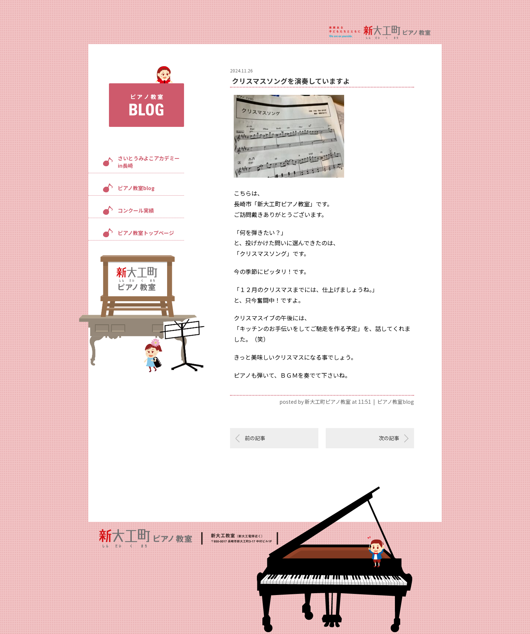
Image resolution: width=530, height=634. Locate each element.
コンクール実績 (136, 210)
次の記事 (389, 438)
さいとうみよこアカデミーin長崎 (149, 161)
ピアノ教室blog (136, 188)
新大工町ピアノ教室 (328, 401)
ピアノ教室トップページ (146, 232)
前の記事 (255, 438)
